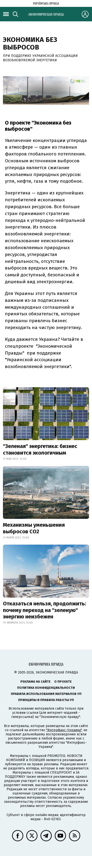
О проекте (63, 681)
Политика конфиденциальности (46, 688)
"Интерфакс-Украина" (64, 730)
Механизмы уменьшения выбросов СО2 (34, 528)
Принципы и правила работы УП (46, 700)
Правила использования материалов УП (46, 694)
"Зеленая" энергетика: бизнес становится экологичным (40, 449)
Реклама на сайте (35, 681)
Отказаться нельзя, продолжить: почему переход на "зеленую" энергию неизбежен (44, 610)
